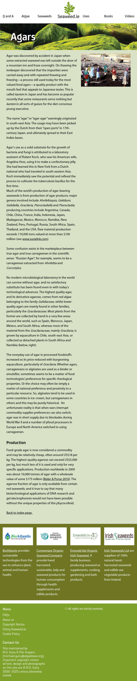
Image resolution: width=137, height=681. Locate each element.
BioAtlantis (10, 551)
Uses (86, 16)
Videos (129, 16)
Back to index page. (19, 513)
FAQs (6, 615)
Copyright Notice (14, 624)
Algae (26, 16)
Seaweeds (45, 16)
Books (108, 16)
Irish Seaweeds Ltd (116, 551)
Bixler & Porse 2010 (56, 479)
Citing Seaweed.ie (14, 629)
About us (8, 620)
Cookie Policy (11, 634)
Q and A (8, 16)
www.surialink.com (34, 239)
